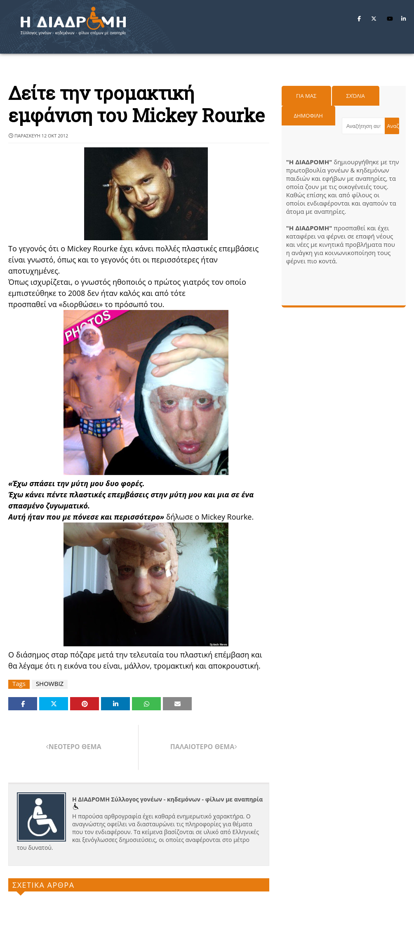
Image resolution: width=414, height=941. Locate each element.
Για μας (306, 95)
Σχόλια (355, 95)
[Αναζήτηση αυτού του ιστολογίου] (363, 126)
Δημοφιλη (308, 115)
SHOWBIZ (50, 684)
